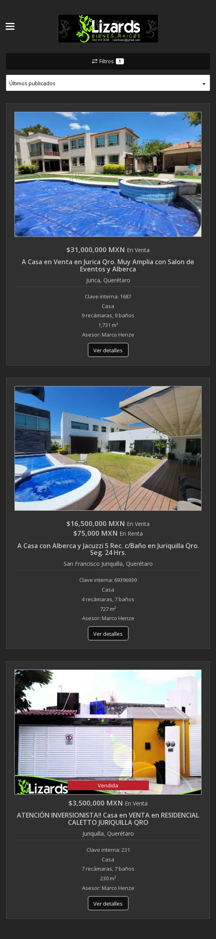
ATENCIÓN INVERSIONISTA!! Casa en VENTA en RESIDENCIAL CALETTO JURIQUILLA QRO (108, 819)
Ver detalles (108, 350)
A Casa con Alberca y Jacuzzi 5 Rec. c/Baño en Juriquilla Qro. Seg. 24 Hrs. (108, 549)
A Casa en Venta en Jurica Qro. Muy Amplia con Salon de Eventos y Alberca (108, 265)
